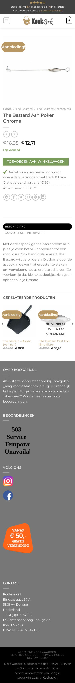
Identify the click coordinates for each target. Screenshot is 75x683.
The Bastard (24, 108)
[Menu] (6, 20)
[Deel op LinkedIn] (42, 197)
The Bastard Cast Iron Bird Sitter (54, 342)
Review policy (38, 657)
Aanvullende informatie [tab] (24, 232)
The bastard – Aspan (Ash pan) (17, 342)
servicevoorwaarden (29, 673)
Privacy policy (52, 654)
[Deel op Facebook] (14, 197)
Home (7, 108)
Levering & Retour (25, 654)
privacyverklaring (43, 668)
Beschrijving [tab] (15, 226)
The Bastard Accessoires (54, 108)
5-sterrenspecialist (52, 10)
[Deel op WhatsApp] (6, 197)
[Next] (72, 332)
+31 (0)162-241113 (19, 615)
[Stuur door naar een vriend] (28, 197)
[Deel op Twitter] (21, 197)
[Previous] (3, 332)
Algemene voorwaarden (37, 652)
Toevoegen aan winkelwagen (36, 162)
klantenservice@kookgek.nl (29, 620)
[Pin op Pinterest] (35, 197)
